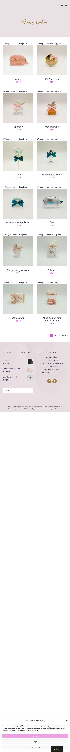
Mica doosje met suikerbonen (52, 319)
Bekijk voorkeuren (35, 747)
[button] (67, 721)
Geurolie (18, 126)
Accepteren (35, 736)
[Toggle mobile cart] (62, 5)
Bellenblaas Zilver (52, 174)
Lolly (18, 174)
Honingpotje (52, 126)
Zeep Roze (18, 318)
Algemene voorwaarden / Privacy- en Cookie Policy (47, 409)
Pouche (18, 79)
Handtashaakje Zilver (18, 222)
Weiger (35, 742)
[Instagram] (54, 381)
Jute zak (52, 270)
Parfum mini (52, 79)
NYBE (42, 406)
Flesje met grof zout (18, 270)
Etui (52, 222)
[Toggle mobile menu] (66, 5)
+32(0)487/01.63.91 (52, 369)
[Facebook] (49, 381)
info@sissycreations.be (52, 372)
